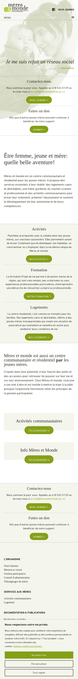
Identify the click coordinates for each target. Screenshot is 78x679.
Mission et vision (13, 570)
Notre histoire (11, 566)
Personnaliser (39, 663)
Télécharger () (38, 430)
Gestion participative (15, 573)
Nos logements (39, 337)
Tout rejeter (39, 672)
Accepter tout (39, 655)
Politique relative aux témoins (27, 646)
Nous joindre (66, 10)
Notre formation (39, 296)
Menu (39, 17)
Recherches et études (15, 619)
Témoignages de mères (16, 581)
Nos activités (38, 259)
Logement (9, 602)
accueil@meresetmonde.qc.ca (47, 91)
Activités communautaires (17, 598)
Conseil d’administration (17, 577)
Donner (39, 129)
